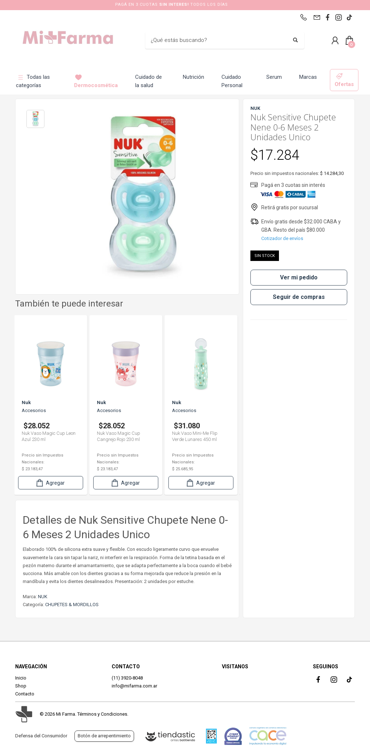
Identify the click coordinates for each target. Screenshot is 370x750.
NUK (42, 596)
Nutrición (193, 77)
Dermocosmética (96, 81)
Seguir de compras (299, 296)
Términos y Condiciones (102, 714)
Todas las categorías (33, 81)
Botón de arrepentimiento (104, 735)
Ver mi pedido (299, 277)
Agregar (51, 482)
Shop (20, 686)
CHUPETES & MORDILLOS (72, 604)
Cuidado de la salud (148, 81)
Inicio (20, 678)
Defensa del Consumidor (41, 735)
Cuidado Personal (231, 81)
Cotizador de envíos (282, 238)
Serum (274, 77)
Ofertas (344, 80)
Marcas (308, 77)
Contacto (24, 694)
